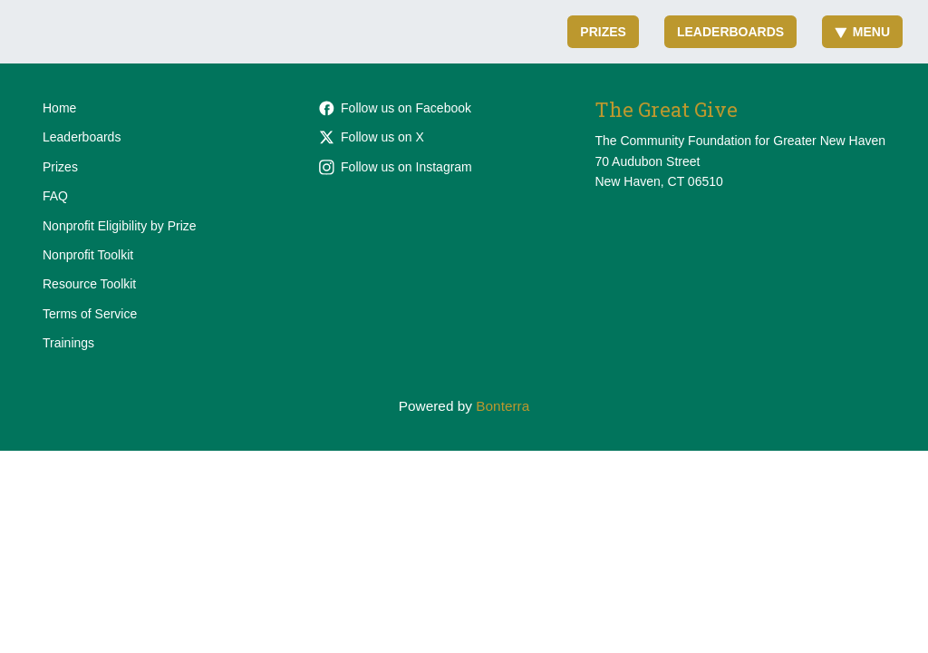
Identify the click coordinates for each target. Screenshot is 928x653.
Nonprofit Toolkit (88, 255)
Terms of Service (90, 314)
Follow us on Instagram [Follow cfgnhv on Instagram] (395, 167)
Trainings (68, 343)
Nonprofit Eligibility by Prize (120, 226)
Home (59, 108)
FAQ (55, 196)
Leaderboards (730, 31)
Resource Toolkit (89, 284)
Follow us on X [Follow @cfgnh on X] (371, 137)
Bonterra (502, 406)
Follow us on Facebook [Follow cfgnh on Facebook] (395, 108)
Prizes (603, 31)
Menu (862, 31)
